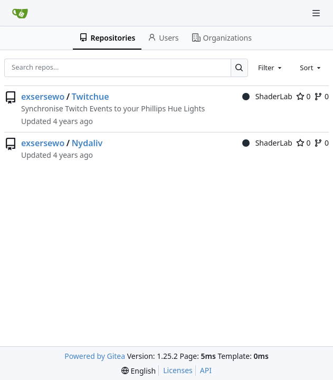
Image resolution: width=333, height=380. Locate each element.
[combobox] (271, 68)
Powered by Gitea (94, 356)
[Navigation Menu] (317, 13)
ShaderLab (267, 96)
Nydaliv (87, 143)
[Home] (20, 13)
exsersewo (42, 96)
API (206, 370)
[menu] (138, 371)
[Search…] (239, 68)
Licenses (178, 370)
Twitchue (90, 96)
